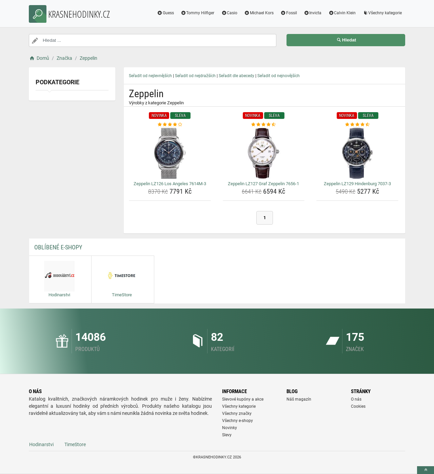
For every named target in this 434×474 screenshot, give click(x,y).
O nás (356, 399)
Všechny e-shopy (237, 420)
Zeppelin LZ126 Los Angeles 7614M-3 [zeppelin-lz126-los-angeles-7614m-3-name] (170, 183)
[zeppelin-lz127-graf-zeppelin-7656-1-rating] (263, 124)
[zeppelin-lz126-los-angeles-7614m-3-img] (170, 153)
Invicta (313, 13)
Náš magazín (299, 399)
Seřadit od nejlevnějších (150, 75)
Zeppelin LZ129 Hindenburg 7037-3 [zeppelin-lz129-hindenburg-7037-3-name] (357, 183)
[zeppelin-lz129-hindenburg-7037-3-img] (357, 153)
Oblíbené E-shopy (58, 247)
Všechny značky (237, 413)
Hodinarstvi (41, 444)
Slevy (227, 435)
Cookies (358, 406)
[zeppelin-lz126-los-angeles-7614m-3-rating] (170, 124)
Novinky (229, 427)
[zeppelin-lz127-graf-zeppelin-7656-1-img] (263, 153)
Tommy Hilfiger (198, 13)
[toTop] (425, 470)
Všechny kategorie (382, 13)
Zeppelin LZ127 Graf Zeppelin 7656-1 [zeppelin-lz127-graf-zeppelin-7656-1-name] (263, 183)
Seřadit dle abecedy (236, 75)
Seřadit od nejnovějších (278, 75)
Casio (229, 13)
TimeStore (75, 444)
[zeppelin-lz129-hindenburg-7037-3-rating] (357, 124)
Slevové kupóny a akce (242, 399)
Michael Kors (259, 13)
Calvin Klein (342, 13)
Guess (165, 13)
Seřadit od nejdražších (195, 75)
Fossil (288, 13)
